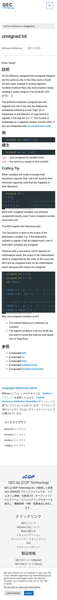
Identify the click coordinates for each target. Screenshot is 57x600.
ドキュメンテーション (28, 535)
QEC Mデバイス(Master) (28, 560)
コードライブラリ (15, 422)
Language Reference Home (19, 388)
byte (24, 353)
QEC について (28, 523)
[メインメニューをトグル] (49, 5)
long (24, 361)
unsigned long (29, 364)
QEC (7, 5)
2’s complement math (39, 126)
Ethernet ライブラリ (15, 434)
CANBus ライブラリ (15, 445)
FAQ (28, 543)
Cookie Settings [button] (13, 593)
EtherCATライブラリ (15, 429)
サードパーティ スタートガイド (28, 539)
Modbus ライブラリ (15, 440)
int (23, 357)
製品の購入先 (28, 531)
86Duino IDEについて (28, 527)
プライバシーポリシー (28, 547)
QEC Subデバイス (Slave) (28, 564)
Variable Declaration (33, 369)
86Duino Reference (12, 26)
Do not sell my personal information (22, 587)
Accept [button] (29, 593)
